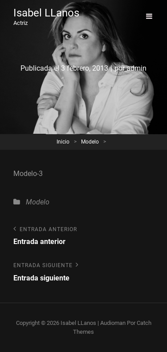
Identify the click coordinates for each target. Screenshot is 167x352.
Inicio (63, 142)
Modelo (90, 142)
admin (136, 68)
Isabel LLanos (46, 13)
